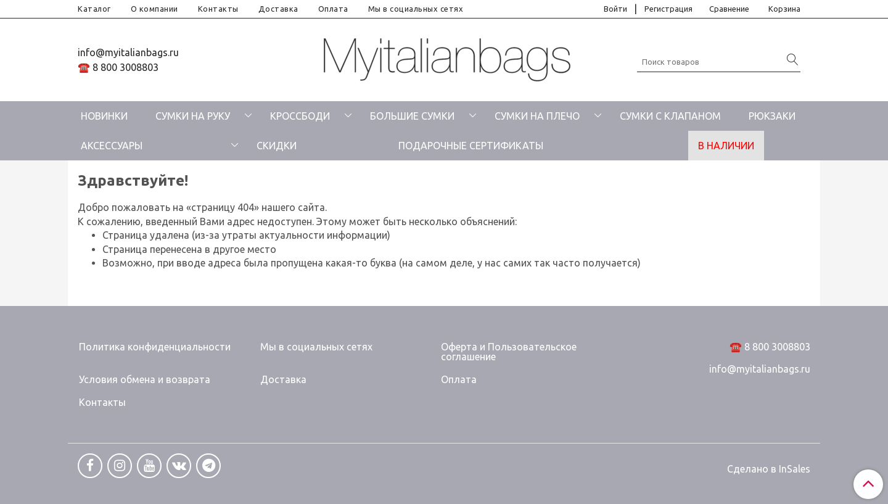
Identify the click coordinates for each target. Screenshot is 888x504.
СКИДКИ (277, 145)
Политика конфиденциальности (155, 346)
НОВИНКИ (104, 116)
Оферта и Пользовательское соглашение (509, 351)
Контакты (218, 8)
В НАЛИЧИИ (726, 145)
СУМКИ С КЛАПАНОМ (670, 116)
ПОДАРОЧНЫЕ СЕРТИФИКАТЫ (470, 145)
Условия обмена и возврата (144, 379)
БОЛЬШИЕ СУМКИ (412, 116)
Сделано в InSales (768, 469)
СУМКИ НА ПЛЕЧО (537, 116)
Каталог (94, 8)
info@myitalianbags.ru (128, 52)
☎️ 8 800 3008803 (118, 67)
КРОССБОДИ (300, 116)
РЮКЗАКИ (772, 116)
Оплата (333, 8)
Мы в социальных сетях (416, 8)
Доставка (278, 8)
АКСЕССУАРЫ (111, 145)
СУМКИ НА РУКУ (192, 116)
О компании (154, 8)
